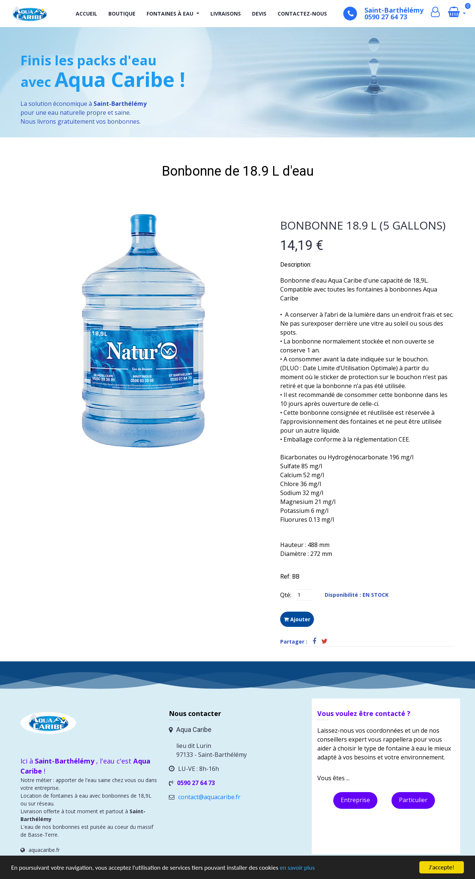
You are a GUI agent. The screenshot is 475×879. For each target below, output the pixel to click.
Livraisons (225, 13)
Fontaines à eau (170, 13)
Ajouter (297, 619)
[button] (197, 14)
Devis (259, 13)
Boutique (121, 13)
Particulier (413, 800)
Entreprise (355, 800)
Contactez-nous (302, 13)
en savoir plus (297, 868)
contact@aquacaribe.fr (209, 797)
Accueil (86, 13)
